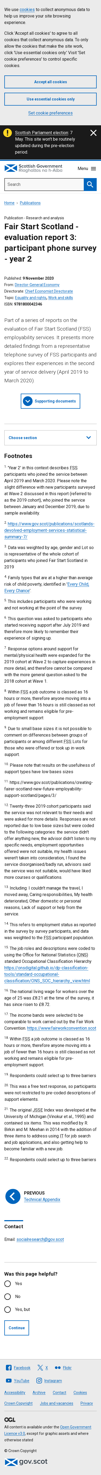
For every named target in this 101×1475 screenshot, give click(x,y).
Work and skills (60, 298)
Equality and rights (30, 298)
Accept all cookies (50, 82)
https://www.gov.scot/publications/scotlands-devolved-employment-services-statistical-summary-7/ (49, 530)
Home (9, 203)
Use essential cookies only (51, 99)
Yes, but (22, 1309)
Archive (39, 1392)
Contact (59, 1392)
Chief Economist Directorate (49, 291)
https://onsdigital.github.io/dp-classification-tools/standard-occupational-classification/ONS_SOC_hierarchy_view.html (47, 974)
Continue (17, 1328)
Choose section (50, 437)
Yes (18, 1283)
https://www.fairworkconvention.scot (61, 1028)
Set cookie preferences (50, 113)
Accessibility (14, 1392)
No (17, 1296)
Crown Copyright (18, 1403)
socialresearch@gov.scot (40, 1239)
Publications (30, 203)
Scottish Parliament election (41, 132)
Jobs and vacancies (56, 1403)
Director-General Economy (37, 285)
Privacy (87, 1403)
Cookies (80, 1392)
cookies (27, 9)
